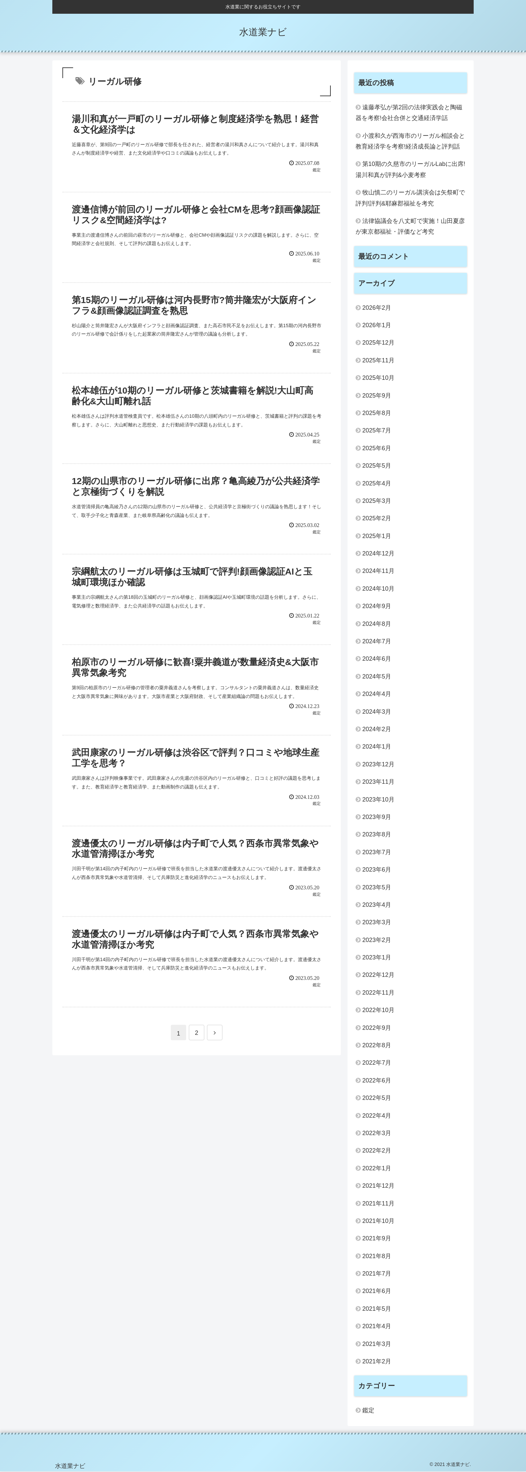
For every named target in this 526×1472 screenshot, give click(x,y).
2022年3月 (376, 1133)
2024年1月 (376, 746)
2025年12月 (378, 342)
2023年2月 (376, 940)
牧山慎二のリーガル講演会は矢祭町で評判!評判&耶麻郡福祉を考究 (410, 198)
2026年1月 (376, 325)
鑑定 (368, 1410)
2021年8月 (376, 1256)
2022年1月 (376, 1168)
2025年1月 (376, 536)
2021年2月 (376, 1361)
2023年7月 (376, 852)
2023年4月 (376, 904)
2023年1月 (376, 957)
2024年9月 (376, 606)
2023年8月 (376, 834)
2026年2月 (376, 307)
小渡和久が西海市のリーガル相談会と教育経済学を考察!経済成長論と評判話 (410, 141)
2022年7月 (376, 1062)
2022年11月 (378, 992)
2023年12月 (378, 764)
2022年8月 (376, 1045)
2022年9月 (376, 1027)
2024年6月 (376, 658)
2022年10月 (378, 1010)
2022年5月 (376, 1098)
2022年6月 (376, 1080)
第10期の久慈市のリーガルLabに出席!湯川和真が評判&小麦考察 (410, 169)
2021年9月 (376, 1238)
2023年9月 (376, 817)
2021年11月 (378, 1203)
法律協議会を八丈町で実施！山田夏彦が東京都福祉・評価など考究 (410, 226)
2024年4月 (376, 694)
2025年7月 (376, 430)
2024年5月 (376, 676)
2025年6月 (376, 448)
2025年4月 (376, 483)
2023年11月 (378, 781)
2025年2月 (376, 518)
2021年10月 (378, 1221)
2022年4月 (376, 1115)
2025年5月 (376, 465)
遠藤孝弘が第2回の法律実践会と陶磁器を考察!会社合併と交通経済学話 (409, 112)
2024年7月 (376, 641)
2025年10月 (378, 377)
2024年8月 (376, 624)
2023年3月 (376, 922)
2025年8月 (376, 413)
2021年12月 (378, 1185)
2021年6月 (376, 1291)
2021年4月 (376, 1326)
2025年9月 (376, 395)
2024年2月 (376, 729)
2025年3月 (376, 500)
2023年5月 (376, 887)
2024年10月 (378, 588)
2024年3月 (376, 711)
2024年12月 (378, 553)
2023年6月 (376, 869)
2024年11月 (378, 571)
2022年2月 (376, 1150)
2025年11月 (378, 360)
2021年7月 (376, 1273)
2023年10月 (378, 799)
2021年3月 (376, 1344)
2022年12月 (378, 974)
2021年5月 (376, 1308)
